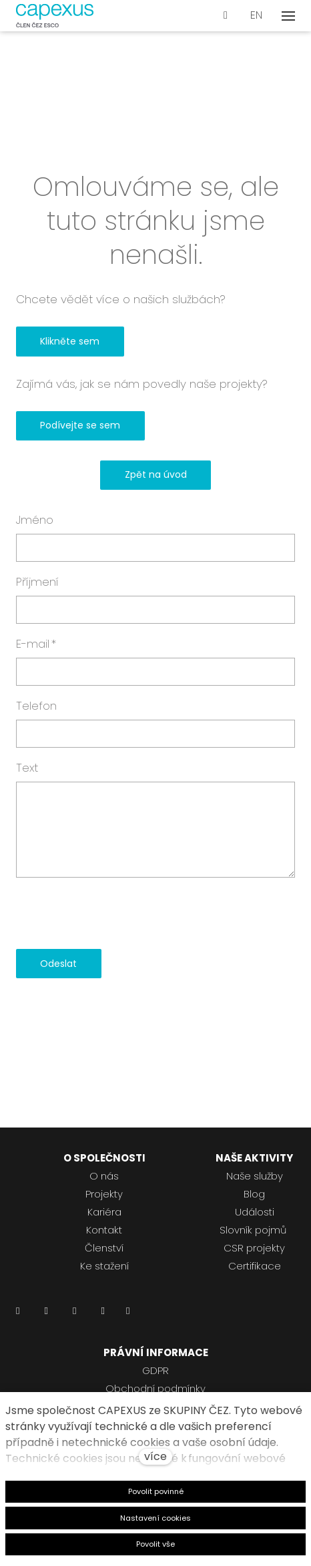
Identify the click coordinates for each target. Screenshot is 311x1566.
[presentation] (117, 914)
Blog (254, 1194)
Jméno (34, 520)
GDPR (155, 1370)
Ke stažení (104, 1266)
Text (27, 768)
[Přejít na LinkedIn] (17, 1314)
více (155, 1456)
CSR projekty (254, 1248)
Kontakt (104, 1230)
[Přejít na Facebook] (45, 1314)
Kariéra (104, 1212)
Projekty (104, 1194)
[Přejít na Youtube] (102, 1314)
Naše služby (254, 1176)
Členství (104, 1248)
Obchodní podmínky (155, 1388)
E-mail (36, 644)
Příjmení (37, 582)
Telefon (36, 706)
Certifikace (254, 1266)
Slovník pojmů (253, 1230)
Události (254, 1212)
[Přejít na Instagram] (74, 1314)
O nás (104, 1176)
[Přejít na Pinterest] (127, 1314)
